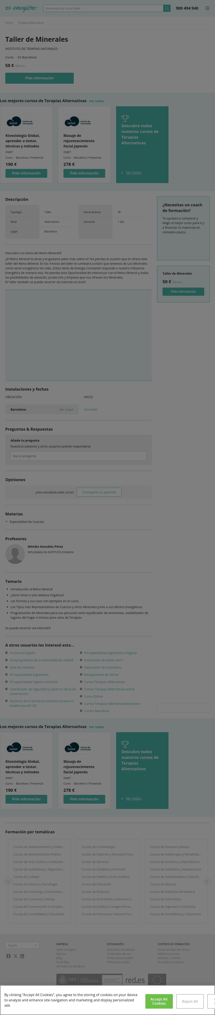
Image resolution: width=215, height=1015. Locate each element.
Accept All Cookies (159, 1001)
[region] (107, 1000)
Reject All (190, 1001)
